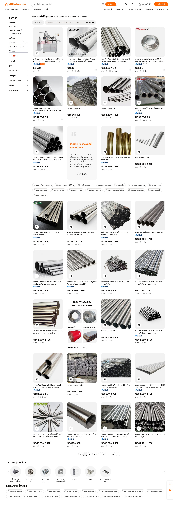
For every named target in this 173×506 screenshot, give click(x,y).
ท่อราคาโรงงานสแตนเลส (43, 185)
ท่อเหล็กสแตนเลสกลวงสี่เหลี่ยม (132, 491)
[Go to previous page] (80, 454)
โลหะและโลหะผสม (63, 22)
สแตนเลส (78, 22)
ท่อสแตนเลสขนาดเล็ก (103, 185)
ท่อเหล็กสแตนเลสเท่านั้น (132, 496)
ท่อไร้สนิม (120, 185)
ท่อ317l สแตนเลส (57, 190)
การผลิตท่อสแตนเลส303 (49, 496)
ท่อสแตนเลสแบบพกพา (136, 185)
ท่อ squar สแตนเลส (15, 491)
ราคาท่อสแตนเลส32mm (71, 496)
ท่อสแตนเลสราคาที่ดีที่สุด (65, 185)
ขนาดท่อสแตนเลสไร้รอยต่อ (107, 491)
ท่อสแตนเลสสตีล (154, 190)
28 (113, 454)
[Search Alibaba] (67, 4)
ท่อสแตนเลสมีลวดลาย (34, 491)
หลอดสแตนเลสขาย (94, 190)
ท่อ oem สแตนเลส (75, 190)
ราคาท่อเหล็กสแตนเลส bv (111, 496)
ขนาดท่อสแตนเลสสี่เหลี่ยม (114, 190)
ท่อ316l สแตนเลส (53, 491)
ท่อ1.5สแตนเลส (155, 185)
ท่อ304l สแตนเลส (70, 491)
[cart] (133, 5)
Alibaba (50, 22)
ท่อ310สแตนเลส (91, 496)
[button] (103, 4)
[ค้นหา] (110, 4)
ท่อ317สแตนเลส (88, 491)
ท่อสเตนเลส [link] (90, 22)
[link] (170, 484)
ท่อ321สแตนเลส (14, 496)
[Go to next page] (118, 454)
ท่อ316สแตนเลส (40, 195)
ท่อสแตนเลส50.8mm (136, 190)
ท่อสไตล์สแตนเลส (84, 185)
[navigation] (18, 235)
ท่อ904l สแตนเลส (40, 190)
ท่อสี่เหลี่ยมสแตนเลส (154, 491)
